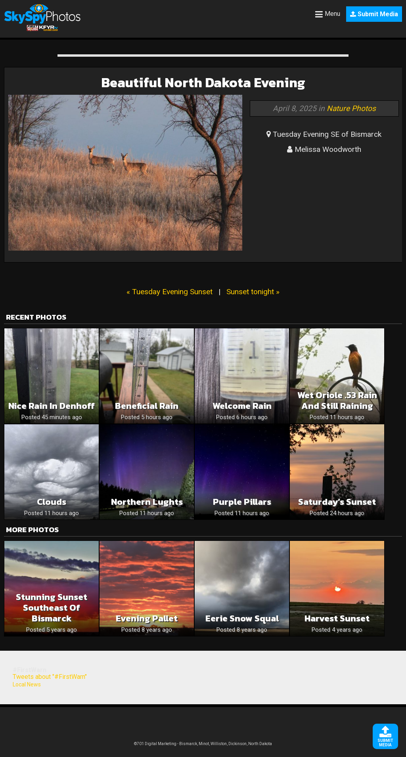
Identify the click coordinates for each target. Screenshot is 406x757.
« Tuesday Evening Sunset (169, 291)
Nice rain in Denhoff (51, 406)
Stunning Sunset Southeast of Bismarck (51, 608)
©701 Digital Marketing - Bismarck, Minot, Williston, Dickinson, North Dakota (203, 744)
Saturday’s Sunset (337, 501)
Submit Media (374, 14)
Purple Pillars (242, 501)
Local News (27, 684)
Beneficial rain (146, 406)
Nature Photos (351, 108)
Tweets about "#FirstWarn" (50, 676)
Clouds (51, 501)
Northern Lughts (147, 501)
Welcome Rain (242, 406)
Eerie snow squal (242, 618)
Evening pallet (147, 618)
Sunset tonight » (253, 291)
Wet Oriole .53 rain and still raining (337, 400)
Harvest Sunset (337, 618)
